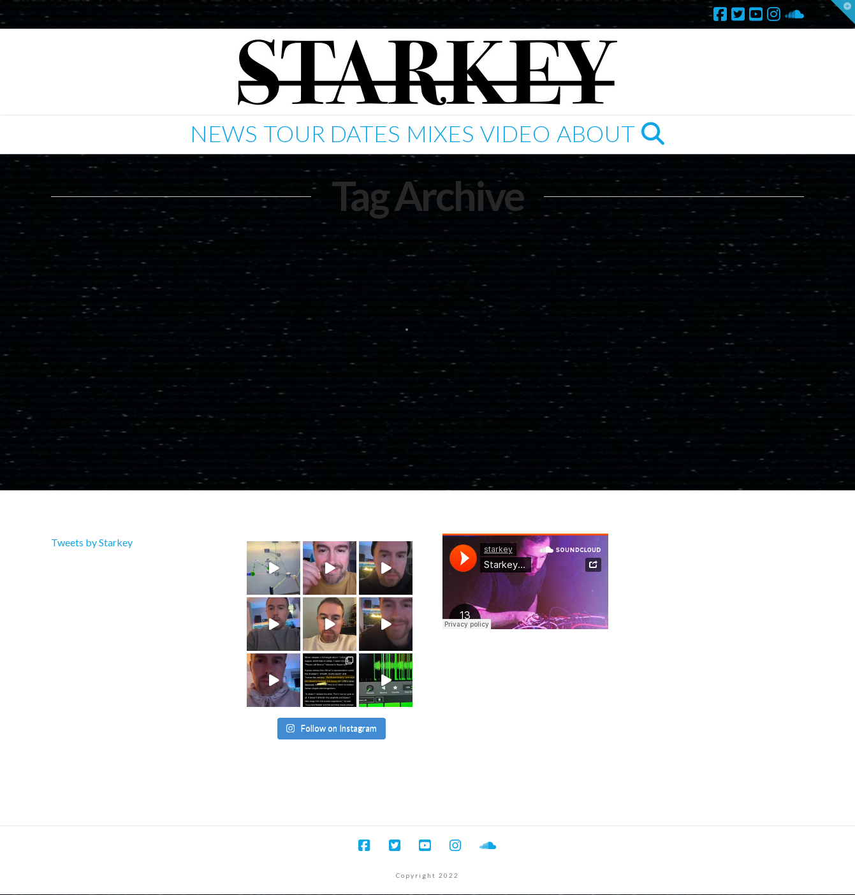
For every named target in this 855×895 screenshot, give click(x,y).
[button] (843, 12)
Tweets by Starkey (92, 542)
